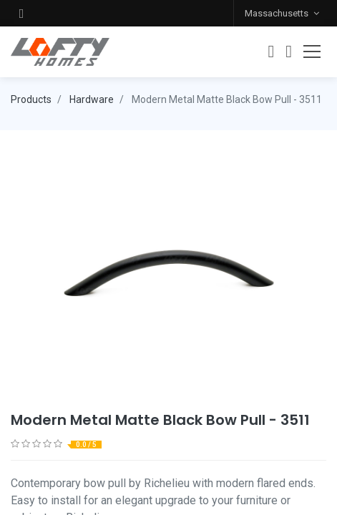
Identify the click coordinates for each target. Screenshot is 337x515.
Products (31, 99)
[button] (21, 13)
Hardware (91, 99)
